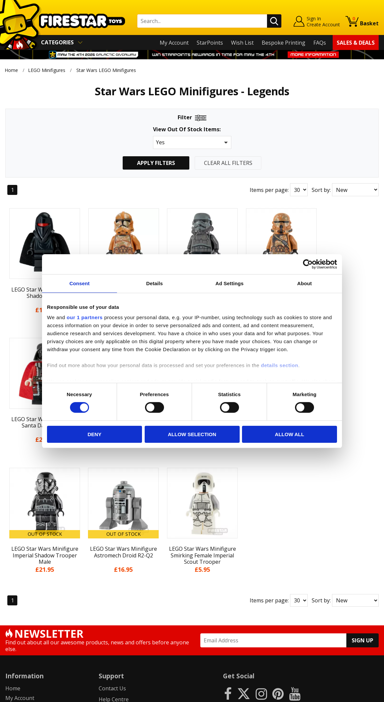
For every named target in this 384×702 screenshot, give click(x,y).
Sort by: (321, 190)
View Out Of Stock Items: (187, 130)
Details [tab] (154, 283)
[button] (192, 142)
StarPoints (210, 42)
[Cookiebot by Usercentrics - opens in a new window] (308, 264)
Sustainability (22, 636)
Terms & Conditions (30, 607)
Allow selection (192, 434)
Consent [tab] (79, 283)
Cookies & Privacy (27, 617)
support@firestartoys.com (131, 582)
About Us (17, 569)
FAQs (319, 42)
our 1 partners (85, 317)
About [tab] (304, 283)
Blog (11, 588)
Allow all (289, 434)
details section (279, 365)
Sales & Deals (356, 42)
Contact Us (112, 550)
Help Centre (114, 560)
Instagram (239, 576)
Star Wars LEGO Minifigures (106, 70)
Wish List (242, 42)
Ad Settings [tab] (229, 283)
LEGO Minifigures (46, 70)
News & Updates (26, 578)
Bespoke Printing (283, 42)
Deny (95, 434)
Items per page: (269, 190)
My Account (174, 42)
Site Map (16, 646)
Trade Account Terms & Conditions (142, 621)
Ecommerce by (354, 694)
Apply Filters (156, 163)
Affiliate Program (120, 632)
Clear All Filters (228, 163)
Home (11, 70)
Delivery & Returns (28, 598)
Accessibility (20, 626)
